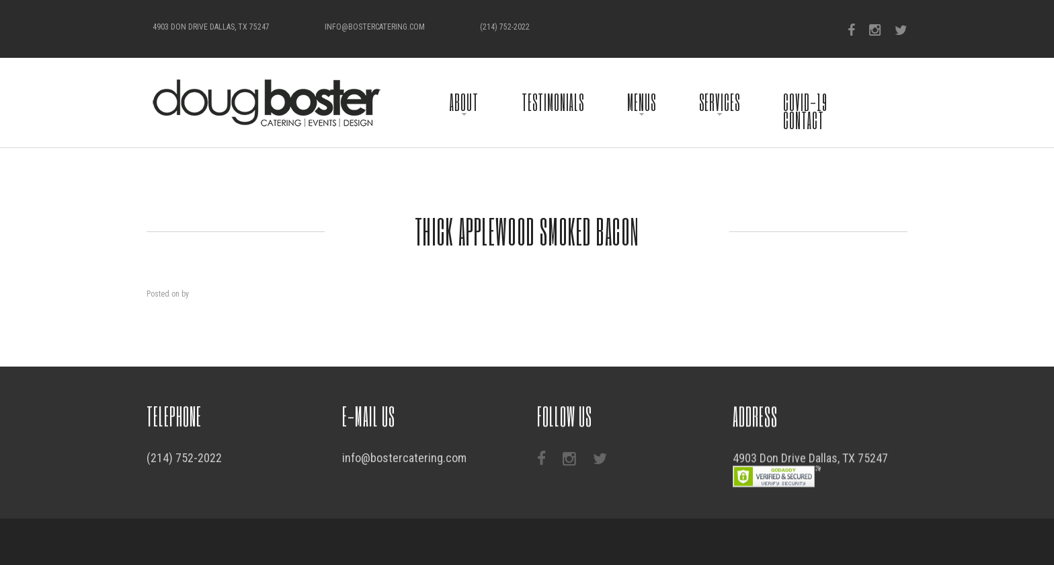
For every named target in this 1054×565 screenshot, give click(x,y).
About (464, 102)
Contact (803, 120)
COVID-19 (805, 102)
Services (719, 102)
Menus (641, 102)
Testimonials (553, 102)
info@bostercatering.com (375, 27)
